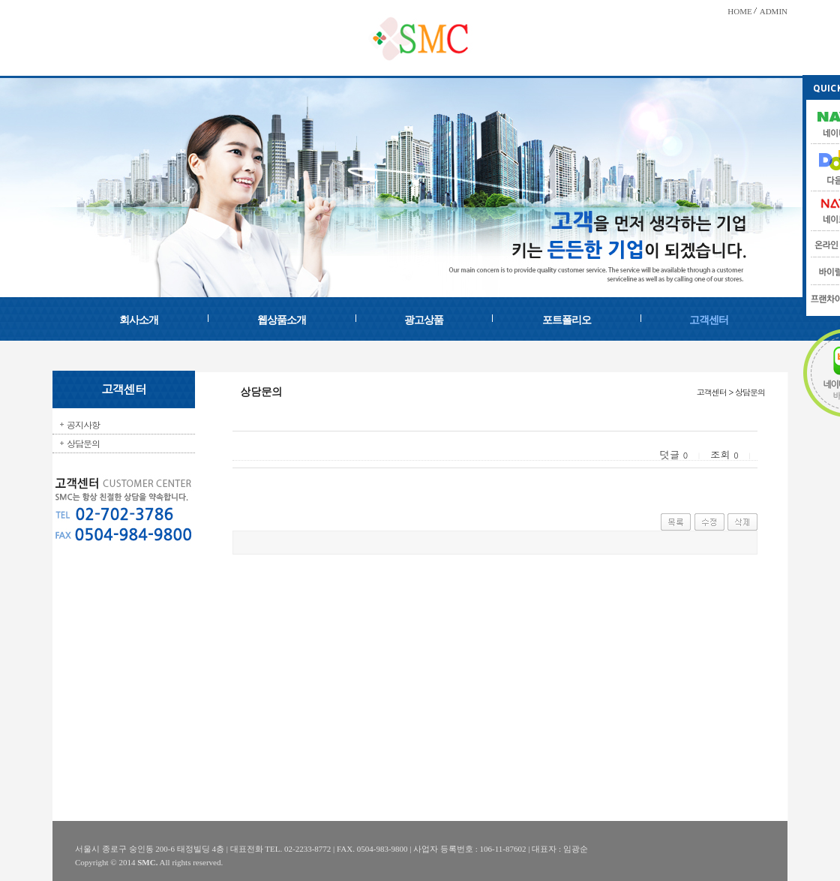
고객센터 (708, 320)
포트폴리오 (566, 320)
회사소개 (138, 320)
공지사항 (83, 424)
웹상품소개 (281, 320)
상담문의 (83, 443)
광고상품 (423, 320)
